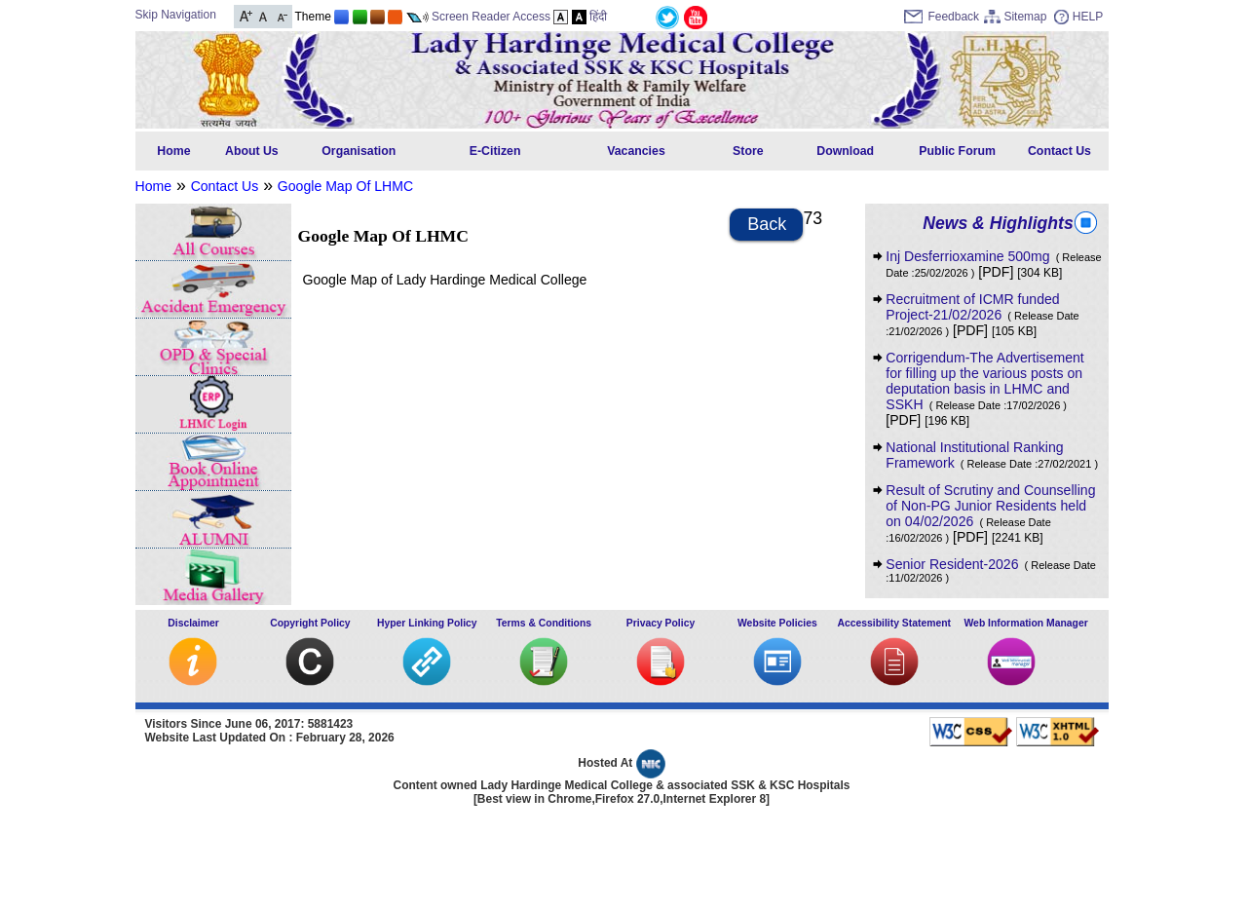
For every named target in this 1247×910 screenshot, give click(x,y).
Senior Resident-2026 (991, 570)
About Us (252, 151)
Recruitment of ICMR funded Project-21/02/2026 (982, 314)
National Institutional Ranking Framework (992, 455)
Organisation (358, 151)
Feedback (953, 16)
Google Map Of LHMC (345, 186)
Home (173, 151)
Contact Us (1059, 151)
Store (748, 151)
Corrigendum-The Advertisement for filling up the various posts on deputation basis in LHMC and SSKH (984, 381)
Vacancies (636, 151)
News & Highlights (998, 223)
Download (845, 151)
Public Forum (957, 151)
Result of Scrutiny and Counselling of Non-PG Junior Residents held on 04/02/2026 (990, 513)
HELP (1088, 16)
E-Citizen (495, 151)
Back (766, 224)
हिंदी (598, 16)
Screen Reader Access (491, 16)
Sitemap (1024, 16)
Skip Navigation (175, 14)
